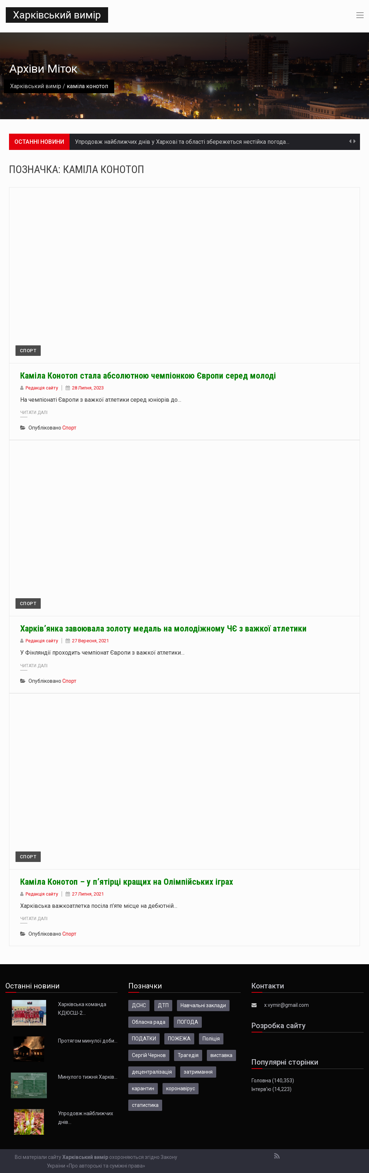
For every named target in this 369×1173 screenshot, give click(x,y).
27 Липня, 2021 (88, 894)
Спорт (28, 350)
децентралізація (152, 1072)
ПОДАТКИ (144, 1039)
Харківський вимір (57, 15)
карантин (143, 1088)
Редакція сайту (42, 388)
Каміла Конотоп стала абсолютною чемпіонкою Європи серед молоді (148, 376)
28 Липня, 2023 (88, 388)
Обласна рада (148, 1022)
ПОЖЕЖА (179, 1039)
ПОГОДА (187, 1022)
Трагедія (188, 1055)
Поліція (211, 1039)
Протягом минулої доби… (87, 1041)
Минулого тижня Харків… (87, 1077)
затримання (198, 1072)
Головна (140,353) (273, 1080)
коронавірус (180, 1088)
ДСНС (139, 1005)
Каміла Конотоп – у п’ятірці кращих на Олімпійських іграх (126, 882)
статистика (145, 1105)
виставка (221, 1055)
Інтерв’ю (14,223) (272, 1089)
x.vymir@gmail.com (286, 1005)
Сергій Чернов (149, 1055)
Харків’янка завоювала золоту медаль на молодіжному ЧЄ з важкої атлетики (163, 629)
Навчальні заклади (203, 1005)
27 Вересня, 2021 (90, 640)
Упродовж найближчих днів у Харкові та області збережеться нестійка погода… (182, 141)
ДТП (163, 1005)
